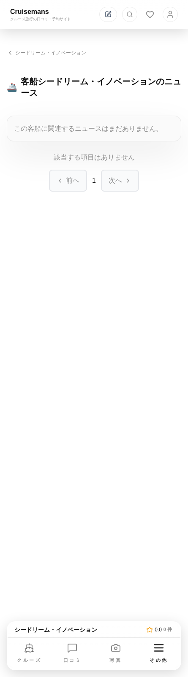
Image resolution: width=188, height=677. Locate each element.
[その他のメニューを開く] (159, 653)
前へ (68, 180)
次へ (120, 180)
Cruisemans (29, 11)
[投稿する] (108, 14)
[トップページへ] (78, 630)
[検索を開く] (129, 14)
